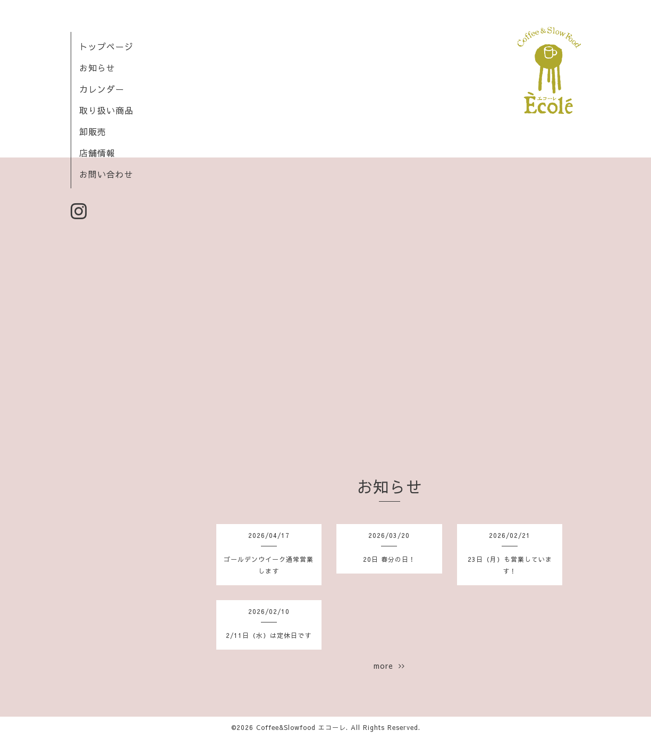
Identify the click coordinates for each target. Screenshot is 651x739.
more (389, 665)
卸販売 (92, 131)
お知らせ (97, 67)
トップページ (106, 46)
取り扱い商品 (106, 110)
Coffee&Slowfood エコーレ (301, 727)
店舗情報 (97, 153)
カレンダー (101, 89)
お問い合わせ (106, 174)
